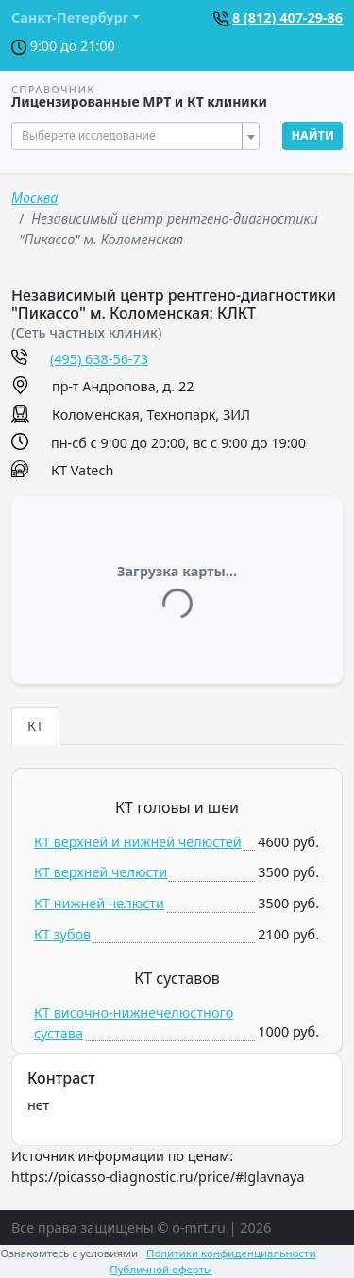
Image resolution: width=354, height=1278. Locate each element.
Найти (312, 135)
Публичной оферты (161, 1269)
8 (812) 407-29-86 (287, 17)
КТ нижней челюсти (99, 903)
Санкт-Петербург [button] (69, 17)
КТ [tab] (35, 726)
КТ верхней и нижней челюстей (138, 842)
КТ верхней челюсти (100, 872)
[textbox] (130, 135)
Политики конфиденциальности (231, 1253)
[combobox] (135, 136)
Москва (34, 198)
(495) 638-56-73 (99, 359)
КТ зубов (62, 934)
